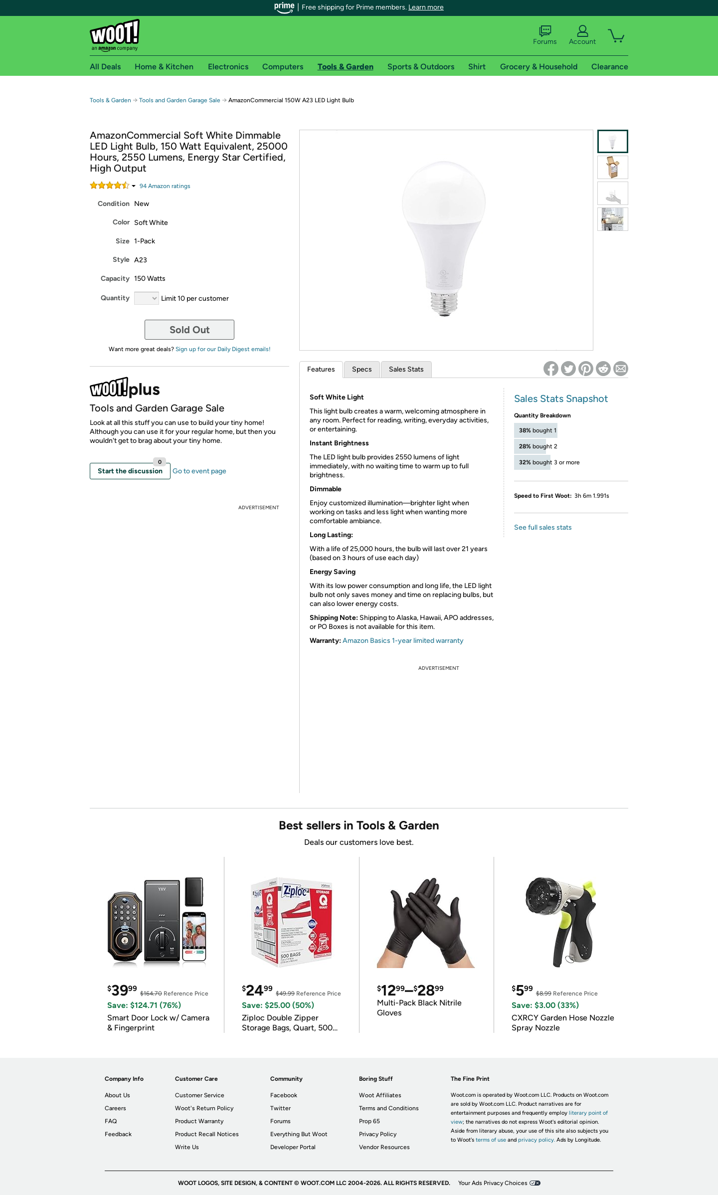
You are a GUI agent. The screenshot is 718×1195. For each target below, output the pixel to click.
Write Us (187, 1147)
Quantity (115, 298)
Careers (115, 1108)
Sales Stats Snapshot (561, 398)
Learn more (426, 7)
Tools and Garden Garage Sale (179, 100)
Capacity (115, 278)
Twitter (280, 1108)
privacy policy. (536, 1140)
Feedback (118, 1134)
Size (123, 241)
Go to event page (199, 471)
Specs (362, 369)
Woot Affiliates (380, 1095)
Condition (114, 203)
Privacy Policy (377, 1134)
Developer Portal (293, 1147)
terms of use (491, 1140)
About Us (117, 1095)
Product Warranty (199, 1121)
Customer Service (199, 1095)
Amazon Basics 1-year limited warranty (403, 640)
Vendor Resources (384, 1147)
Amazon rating (165, 186)
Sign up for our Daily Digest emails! (223, 349)
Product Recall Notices (207, 1134)
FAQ (111, 1121)
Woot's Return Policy (204, 1108)
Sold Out (190, 330)
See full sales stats (543, 527)
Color (121, 222)
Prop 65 (369, 1121)
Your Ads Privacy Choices (493, 1183)
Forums (545, 35)
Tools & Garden (110, 100)
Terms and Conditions (389, 1108)
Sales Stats (406, 369)
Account (582, 35)
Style (121, 259)
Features (321, 369)
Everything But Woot (299, 1134)
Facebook (283, 1095)
